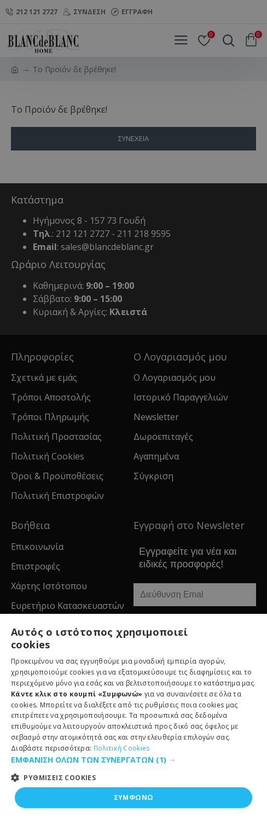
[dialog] (133, 409)
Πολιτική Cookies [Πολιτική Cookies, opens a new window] (122, 748)
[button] (133, 759)
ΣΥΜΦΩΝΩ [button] (134, 797)
